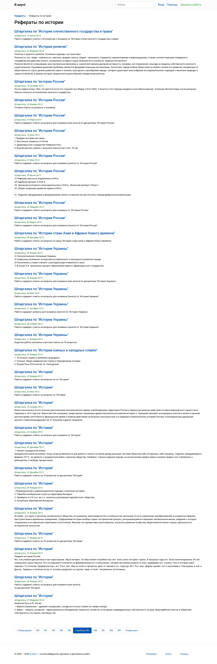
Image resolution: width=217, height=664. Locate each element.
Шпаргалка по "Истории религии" (40, 47)
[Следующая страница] (132, 630)
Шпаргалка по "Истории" (33, 372)
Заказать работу (190, 4)
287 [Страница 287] (103, 630)
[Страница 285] (82, 630)
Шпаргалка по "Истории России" (40, 100)
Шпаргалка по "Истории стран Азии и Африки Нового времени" (64, 233)
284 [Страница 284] (69, 630)
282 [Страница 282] (53, 630)
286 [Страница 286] (95, 630)
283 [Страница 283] (61, 630)
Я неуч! (33, 654)
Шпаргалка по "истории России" (39, 81)
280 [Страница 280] (38, 630)
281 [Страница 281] (45, 630)
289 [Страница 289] (119, 630)
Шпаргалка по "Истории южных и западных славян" (56, 350)
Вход (161, 4)
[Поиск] (133, 4)
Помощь (172, 4)
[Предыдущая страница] (24, 630)
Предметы (19, 16)
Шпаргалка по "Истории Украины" (41, 249)
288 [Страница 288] (111, 630)
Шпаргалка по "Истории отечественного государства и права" (63, 31)
